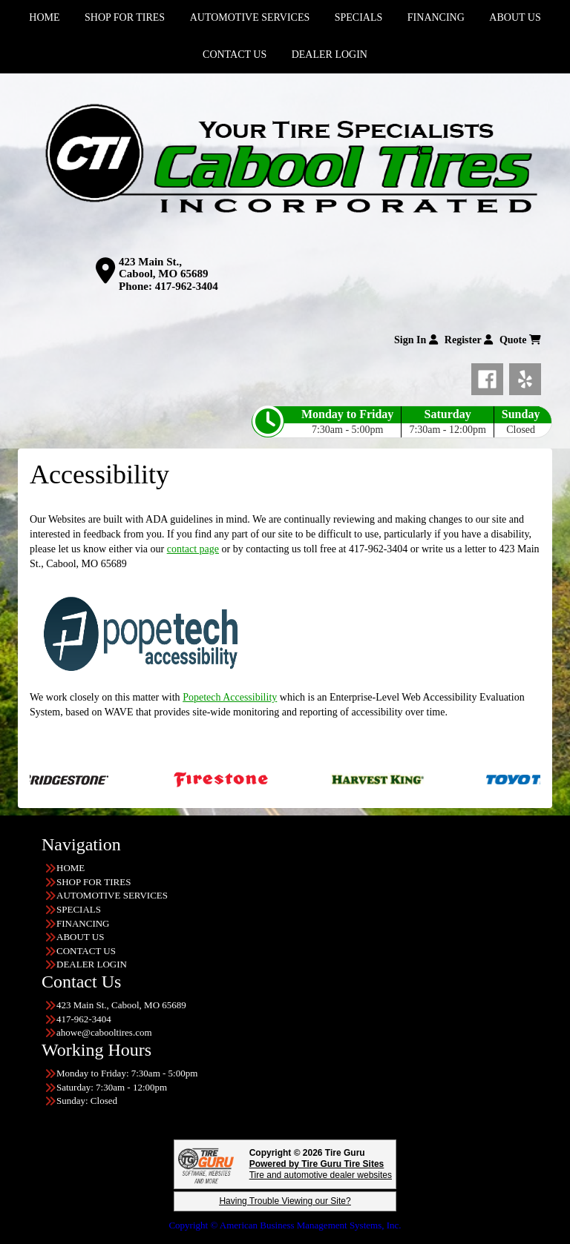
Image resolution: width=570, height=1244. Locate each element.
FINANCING (83, 923)
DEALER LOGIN (329, 54)
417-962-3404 (186, 286)
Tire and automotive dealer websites (320, 1169)
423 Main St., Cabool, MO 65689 (163, 268)
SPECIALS (78, 909)
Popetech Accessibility (230, 697)
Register (469, 339)
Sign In (416, 339)
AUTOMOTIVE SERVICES (112, 895)
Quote (520, 339)
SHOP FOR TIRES (93, 881)
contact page (193, 549)
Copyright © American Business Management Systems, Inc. (284, 1225)
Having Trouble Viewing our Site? (284, 1201)
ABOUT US (80, 936)
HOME (70, 867)
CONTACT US (234, 54)
